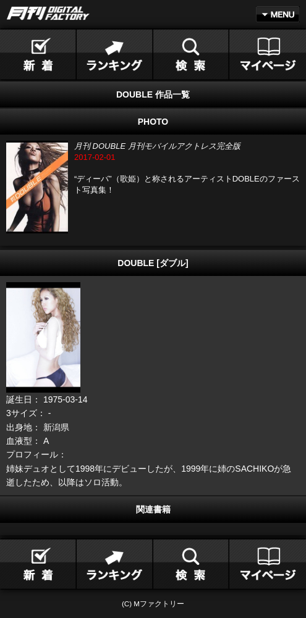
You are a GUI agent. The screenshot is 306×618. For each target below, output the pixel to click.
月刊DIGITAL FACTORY (48, 13)
